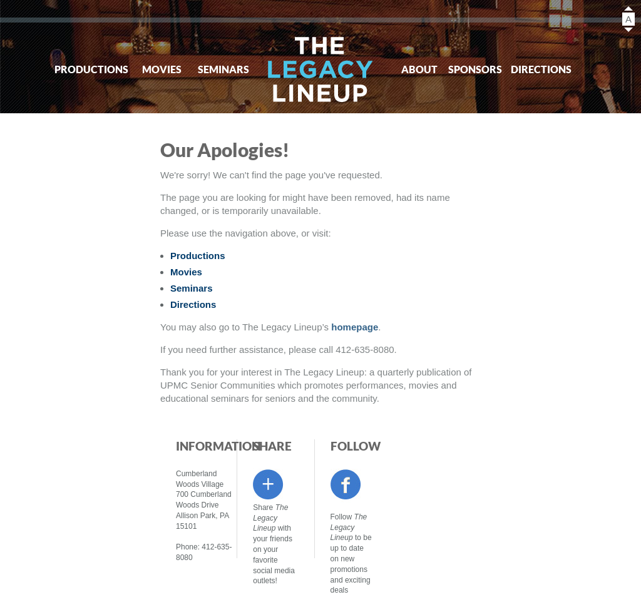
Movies (162, 69)
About (419, 69)
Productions (85, 69)
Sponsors (475, 69)
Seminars (223, 69)
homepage (354, 327)
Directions (536, 69)
